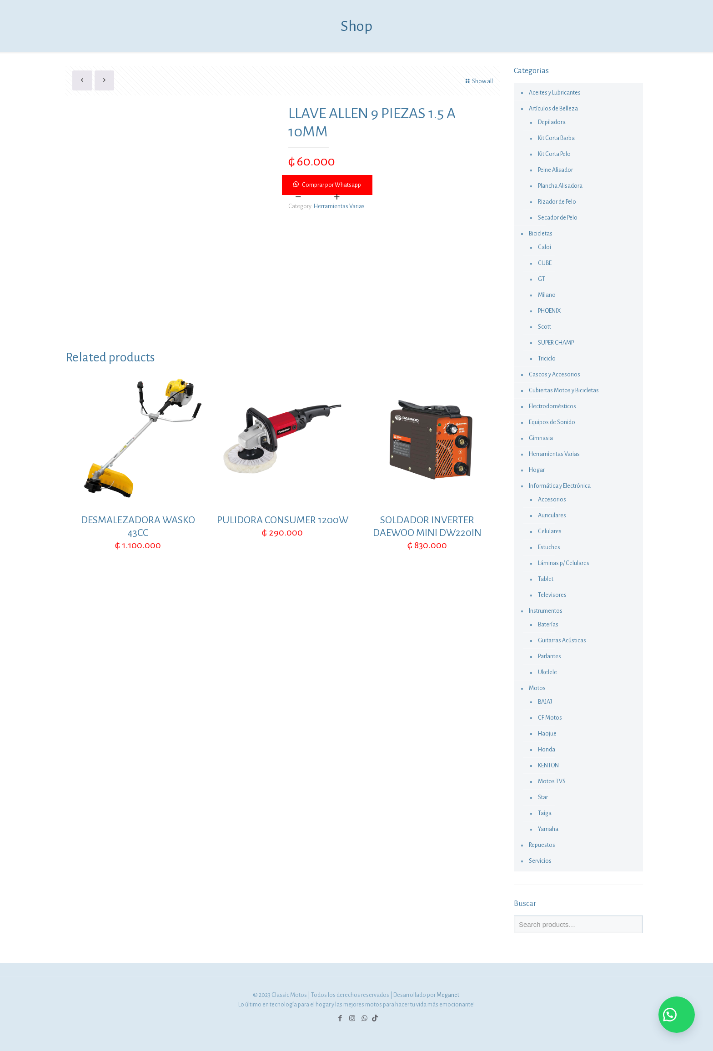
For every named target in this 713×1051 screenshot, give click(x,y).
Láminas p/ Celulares (563, 563)
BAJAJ (545, 702)
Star (543, 797)
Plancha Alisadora (560, 186)
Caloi (544, 247)
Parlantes (549, 656)
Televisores (552, 595)
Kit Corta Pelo (554, 154)
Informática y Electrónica (560, 486)
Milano (547, 295)
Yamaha (548, 829)
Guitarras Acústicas (562, 640)
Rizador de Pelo (557, 202)
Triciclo (547, 358)
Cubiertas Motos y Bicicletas (564, 390)
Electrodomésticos (552, 406)
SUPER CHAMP (556, 343)
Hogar (537, 470)
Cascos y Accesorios (554, 374)
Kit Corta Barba (556, 138)
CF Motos (550, 718)
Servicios (540, 861)
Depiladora (552, 122)
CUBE (545, 263)
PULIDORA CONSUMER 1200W (282, 520)
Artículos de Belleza (553, 108)
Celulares (550, 531)
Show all (478, 81)
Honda (546, 749)
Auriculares (552, 515)
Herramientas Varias (339, 206)
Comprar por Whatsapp (331, 185)
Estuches (549, 547)
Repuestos (542, 845)
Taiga (545, 813)
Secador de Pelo (557, 218)
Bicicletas (540, 233)
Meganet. (449, 995)
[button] (391, 185)
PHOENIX (549, 311)
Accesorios (552, 499)
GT (541, 279)
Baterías (548, 624)
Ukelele (547, 672)
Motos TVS (552, 781)
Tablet (545, 579)
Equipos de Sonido (552, 422)
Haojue (547, 734)
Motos (537, 688)
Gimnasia (541, 438)
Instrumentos (545, 611)
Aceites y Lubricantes (555, 93)
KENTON (548, 765)
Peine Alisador (555, 170)
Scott (544, 327)
